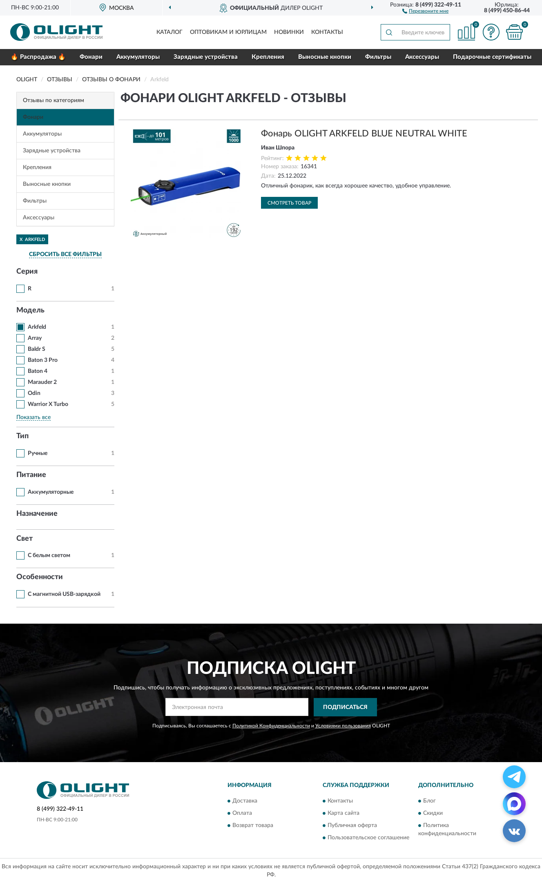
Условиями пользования (343, 725)
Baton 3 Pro (43, 360)
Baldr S (36, 349)
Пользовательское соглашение (368, 838)
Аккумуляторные (51, 492)
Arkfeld (37, 327)
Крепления (268, 57)
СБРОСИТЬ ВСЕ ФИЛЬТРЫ (65, 254)
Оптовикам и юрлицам (228, 32)
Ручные (37, 453)
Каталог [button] (169, 32)
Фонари (91, 57)
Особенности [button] (39, 577)
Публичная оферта (352, 826)
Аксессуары (422, 57)
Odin (34, 393)
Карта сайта (343, 813)
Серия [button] (27, 271)
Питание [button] (31, 475)
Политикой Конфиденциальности (271, 725)
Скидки (433, 813)
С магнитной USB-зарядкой (64, 594)
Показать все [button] (33, 417)
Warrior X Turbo (48, 404)
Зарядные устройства (206, 57)
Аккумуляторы (138, 57)
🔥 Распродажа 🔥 (38, 57)
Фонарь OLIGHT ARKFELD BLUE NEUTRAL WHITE (364, 133)
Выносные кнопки (324, 57)
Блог (429, 801)
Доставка (244, 801)
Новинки (289, 32)
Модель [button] (30, 310)
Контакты (327, 32)
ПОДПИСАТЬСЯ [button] (345, 707)
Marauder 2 (42, 382)
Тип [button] (22, 436)
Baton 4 (37, 371)
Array (35, 338)
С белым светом (49, 555)
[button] (425, 10)
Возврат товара (252, 826)
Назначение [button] (37, 513)
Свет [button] (24, 538)
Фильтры (378, 57)
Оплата (242, 813)
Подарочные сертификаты (492, 57)
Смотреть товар (289, 203)
